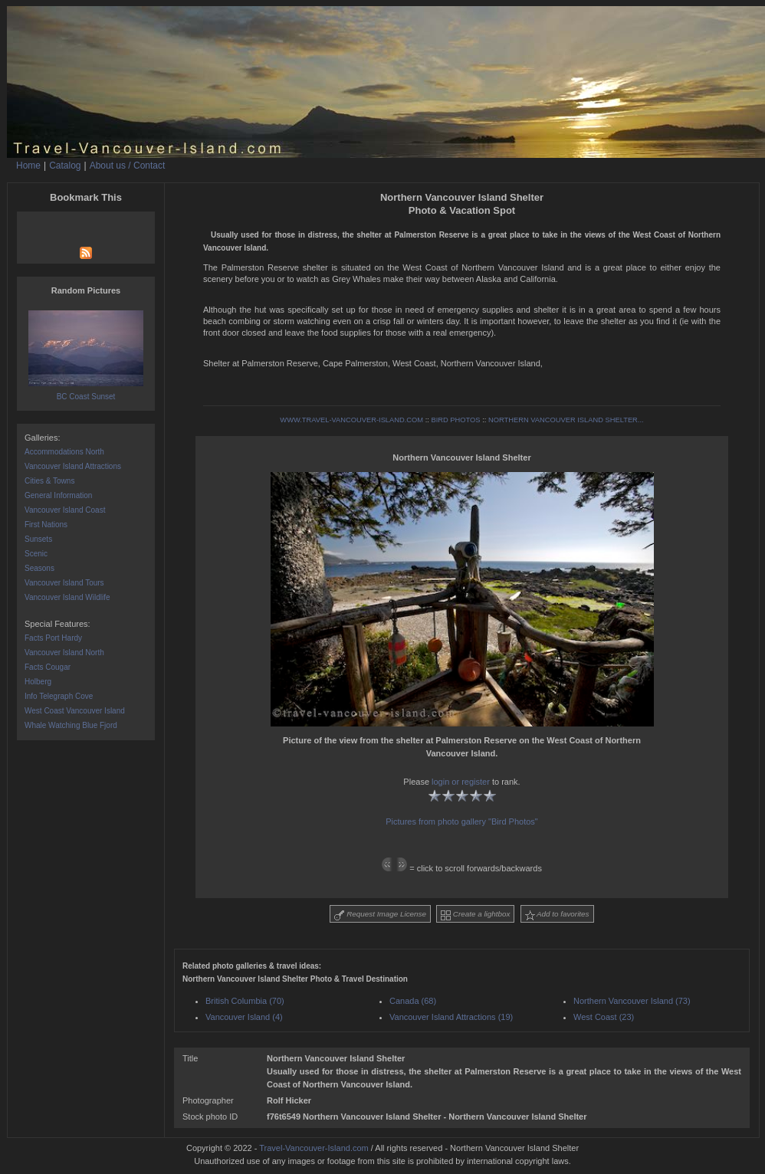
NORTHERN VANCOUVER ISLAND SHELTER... (566, 420)
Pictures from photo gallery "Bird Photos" (462, 821)
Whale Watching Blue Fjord (71, 725)
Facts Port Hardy (53, 638)
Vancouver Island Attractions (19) (451, 1017)
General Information (58, 495)
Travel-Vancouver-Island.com (313, 1148)
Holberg (38, 681)
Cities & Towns (49, 481)
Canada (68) (412, 1000)
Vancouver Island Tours (64, 583)
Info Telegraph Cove (59, 696)
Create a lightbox (475, 915)
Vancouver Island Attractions (73, 466)
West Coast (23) (603, 1017)
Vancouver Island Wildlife (67, 597)
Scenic (36, 553)
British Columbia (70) (244, 1000)
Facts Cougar (48, 667)
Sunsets (38, 539)
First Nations (46, 524)
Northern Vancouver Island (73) (632, 1000)
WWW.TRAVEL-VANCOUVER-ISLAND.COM (351, 420)
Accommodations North (64, 452)
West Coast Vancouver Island (75, 711)
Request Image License (380, 915)
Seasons (39, 568)
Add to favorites (557, 915)
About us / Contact (128, 165)
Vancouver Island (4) (244, 1017)
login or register (461, 781)
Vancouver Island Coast (65, 510)
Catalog (64, 165)
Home (28, 165)
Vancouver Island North (64, 652)
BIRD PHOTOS (455, 420)
